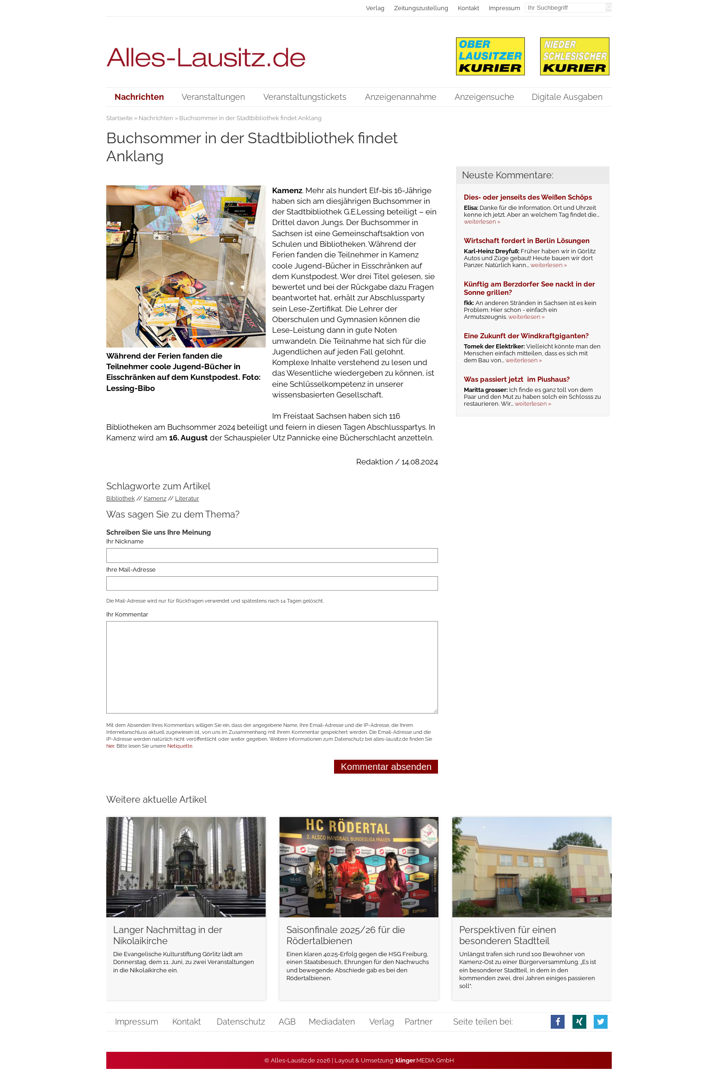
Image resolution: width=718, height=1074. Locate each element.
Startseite (119, 118)
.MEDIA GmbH (425, 1060)
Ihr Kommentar (127, 614)
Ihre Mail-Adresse (131, 569)
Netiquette (179, 746)
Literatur (187, 498)
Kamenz (155, 498)
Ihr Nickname (125, 541)
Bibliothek (120, 498)
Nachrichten (156, 118)
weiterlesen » (482, 221)
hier (110, 746)
